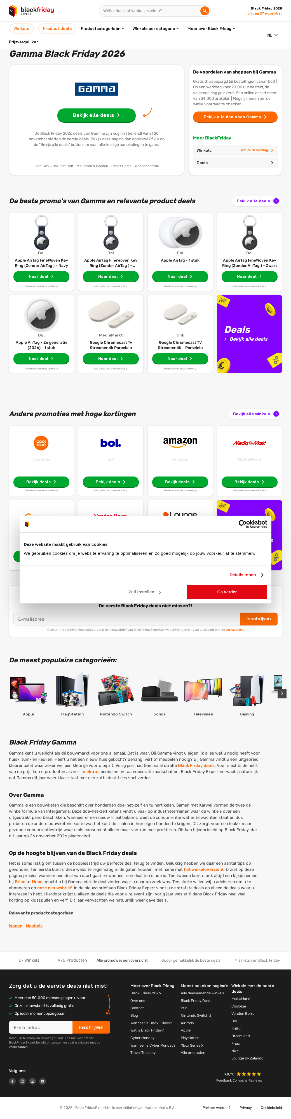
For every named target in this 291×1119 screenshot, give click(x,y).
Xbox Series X (192, 1045)
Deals (235, 162)
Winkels (235, 150)
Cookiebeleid (271, 1108)
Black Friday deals (196, 765)
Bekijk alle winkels (256, 414)
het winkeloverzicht (204, 869)
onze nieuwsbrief (54, 887)
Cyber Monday (142, 1038)
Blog (134, 1015)
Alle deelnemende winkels (202, 993)
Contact (137, 1008)
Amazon (180, 459)
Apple (186, 1030)
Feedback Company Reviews (239, 1080)
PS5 (184, 1008)
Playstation (190, 1038)
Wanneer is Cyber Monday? (152, 1045)
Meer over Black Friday (209, 28)
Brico (20, 881)
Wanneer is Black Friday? (151, 1023)
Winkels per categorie (154, 28)
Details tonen (242, 574)
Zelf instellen (145, 591)
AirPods (187, 1023)
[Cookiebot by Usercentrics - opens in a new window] (242, 524)
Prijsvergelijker (23, 42)
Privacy (246, 1108)
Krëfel (236, 1028)
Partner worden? (217, 1108)
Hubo (37, 881)
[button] (249, 1074)
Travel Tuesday (143, 1053)
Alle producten (193, 1053)
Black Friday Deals (196, 1001)
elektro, (90, 771)
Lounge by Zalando (247, 1058)
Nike (235, 1051)
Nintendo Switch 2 (196, 1015)
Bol (110, 459)
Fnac (235, 1043)
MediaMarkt (250, 459)
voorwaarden (234, 630)
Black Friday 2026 (145, 993)
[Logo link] (14, 1082)
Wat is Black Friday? (147, 1030)
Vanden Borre (242, 1013)
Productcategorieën (100, 28)
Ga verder (227, 591)
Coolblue (41, 459)
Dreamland (240, 1036)
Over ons (137, 1001)
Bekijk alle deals (258, 201)
